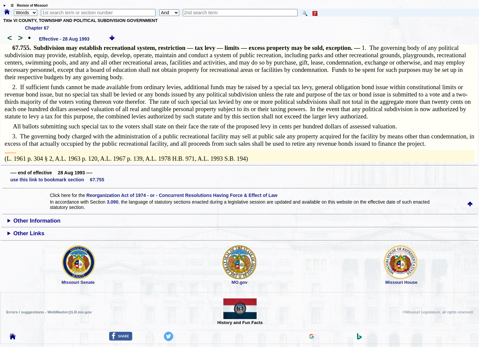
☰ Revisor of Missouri (27, 5)
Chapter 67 (37, 28)
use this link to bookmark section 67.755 (57, 179)
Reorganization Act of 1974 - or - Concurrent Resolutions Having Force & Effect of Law (182, 195)
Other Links (28, 233)
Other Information (36, 221)
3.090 (112, 202)
